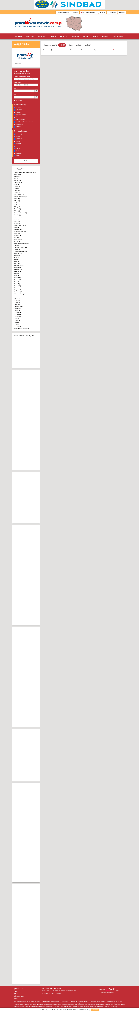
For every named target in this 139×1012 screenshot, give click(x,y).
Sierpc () (17, 288)
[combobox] (26, 63)
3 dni (62, 45)
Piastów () (17, 255)
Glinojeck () (17, 190)
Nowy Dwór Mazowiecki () (21, 243)
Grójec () (17, 198)
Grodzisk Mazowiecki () (20, 196)
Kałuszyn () (17, 207)
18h (54, 45)
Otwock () (17, 249)
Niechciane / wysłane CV (89, 12)
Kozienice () (17, 215)
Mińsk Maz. (42, 36)
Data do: (16, 94)
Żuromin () (17, 324)
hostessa (17, 112)
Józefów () (17, 205)
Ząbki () (16, 318)
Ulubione (74, 12)
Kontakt (122, 12)
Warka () (17, 304)
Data (114, 50)
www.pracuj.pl (18, 134)
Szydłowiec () (17, 298)
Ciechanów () (18, 182)
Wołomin (105, 36)
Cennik (15, 991)
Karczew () (17, 209)
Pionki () (16, 259)
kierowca (17, 117)
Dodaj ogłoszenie (63, 12)
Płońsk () (17, 263)
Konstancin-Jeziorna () (20, 213)
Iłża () (15, 203)
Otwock (53, 36)
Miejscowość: (17, 82)
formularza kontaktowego (55, 993)
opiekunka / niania (19, 119)
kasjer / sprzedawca (20, 114)
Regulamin (16, 995)
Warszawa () (18, 306)
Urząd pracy (18, 153)
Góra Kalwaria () (19, 194)
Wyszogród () (17, 314)
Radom (85, 36)
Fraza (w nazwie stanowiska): (22, 76)
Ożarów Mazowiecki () (20, 251)
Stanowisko (46, 50)
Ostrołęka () (17, 245)
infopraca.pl (18, 146)
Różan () (16, 282)
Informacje (112, 12)
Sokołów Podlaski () (19, 294)
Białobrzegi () (17, 174)
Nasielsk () (17, 241)
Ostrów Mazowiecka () (20, 247)
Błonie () (16, 176)
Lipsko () (16, 219)
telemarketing (18, 124)
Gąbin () (16, 188)
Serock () (17, 284)
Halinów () (17, 201)
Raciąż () (16, 275)
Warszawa (18, 36)
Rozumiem (95, 1010)
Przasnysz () (18, 269)
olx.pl (16, 151)
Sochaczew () (18, 292)
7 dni (70, 45)
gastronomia (18, 110)
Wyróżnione (18, 100)
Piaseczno (63, 36)
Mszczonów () (18, 239)
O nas (102, 12)
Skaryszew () (17, 290)
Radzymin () (17, 280)
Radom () (17, 277)
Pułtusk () (16, 273)
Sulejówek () (17, 296)
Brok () (16, 178)
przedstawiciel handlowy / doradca (23, 122)
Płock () (16, 261)
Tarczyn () (17, 300)
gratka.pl (17, 141)
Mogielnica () (17, 235)
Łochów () (17, 221)
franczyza (17, 107)
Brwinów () (17, 180)
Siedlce (95, 36)
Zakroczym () (17, 316)
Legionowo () (18, 217)
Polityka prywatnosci (19, 996)
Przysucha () (17, 271)
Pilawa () (16, 257)
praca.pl (17, 136)
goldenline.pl (18, 139)
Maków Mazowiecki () (20, 225)
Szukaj (26, 161)
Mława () (17, 233)
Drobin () (16, 184)
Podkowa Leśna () (19, 265)
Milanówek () (18, 229)
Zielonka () (17, 320)
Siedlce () (17, 286)
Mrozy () (16, 237)
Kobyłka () (17, 211)
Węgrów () (17, 308)
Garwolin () (17, 186)
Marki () (16, 227)
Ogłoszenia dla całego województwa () (25, 172)
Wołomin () (17, 310)
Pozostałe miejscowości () (22, 328)
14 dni (79, 45)
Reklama (16, 993)
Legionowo (30, 36)
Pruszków (75, 36)
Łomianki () (17, 223)
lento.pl (17, 148)
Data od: (16, 88)
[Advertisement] (102, 23)
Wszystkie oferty (118, 36)
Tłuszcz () (17, 302)
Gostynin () (17, 192)
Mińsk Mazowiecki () (20, 231)
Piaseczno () (18, 253)
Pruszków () (17, 267)
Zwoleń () (16, 322)
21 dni (88, 45)
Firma (71, 50)
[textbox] (26, 63)
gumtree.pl (17, 143)
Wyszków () (17, 312)
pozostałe (17, 127)
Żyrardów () (17, 326)
